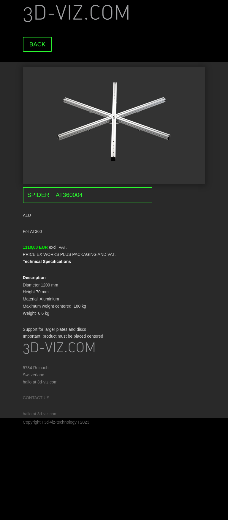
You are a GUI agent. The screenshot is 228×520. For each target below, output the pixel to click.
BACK (37, 44)
